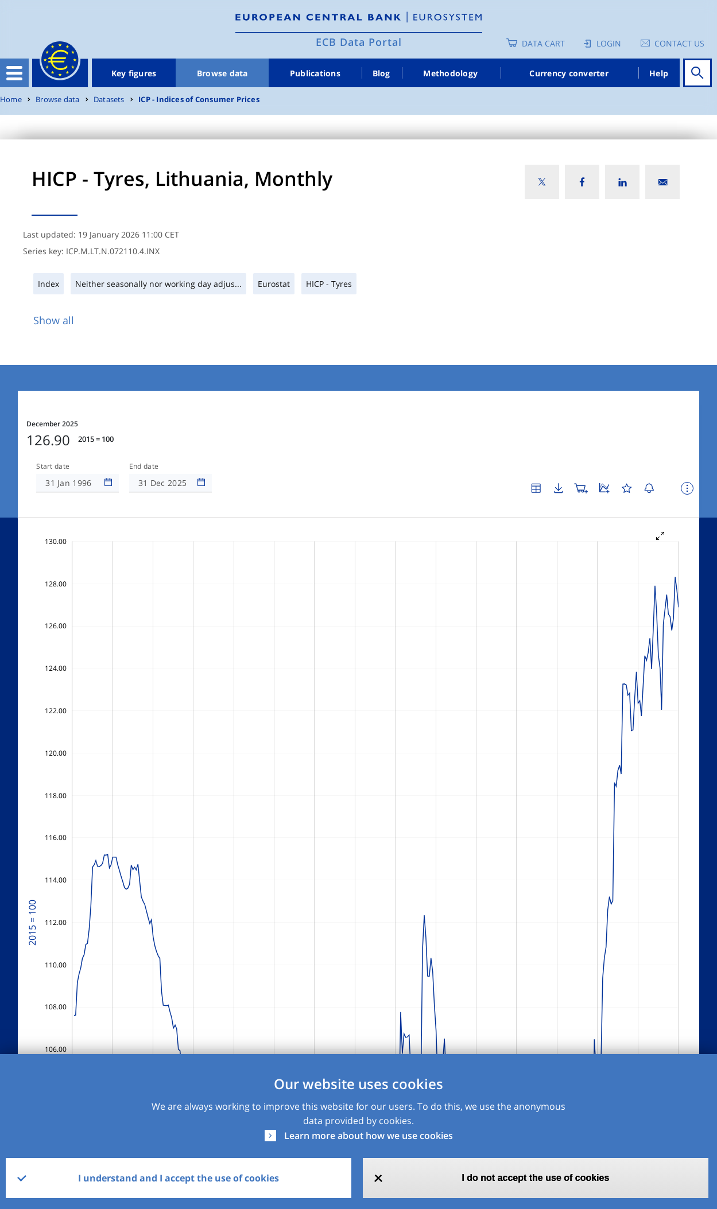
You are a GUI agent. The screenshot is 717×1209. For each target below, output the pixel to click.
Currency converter (569, 73)
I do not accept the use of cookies (535, 1178)
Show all (53, 320)
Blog (381, 73)
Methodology (450, 73)
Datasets (109, 99)
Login (608, 43)
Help (658, 73)
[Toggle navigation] (14, 73)
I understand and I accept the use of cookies (178, 1178)
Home (11, 99)
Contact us (679, 43)
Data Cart (543, 43)
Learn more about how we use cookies (368, 1135)
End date (144, 466)
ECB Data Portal (359, 42)
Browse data (222, 73)
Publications (315, 73)
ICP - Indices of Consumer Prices (198, 99)
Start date (52, 466)
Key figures (134, 73)
